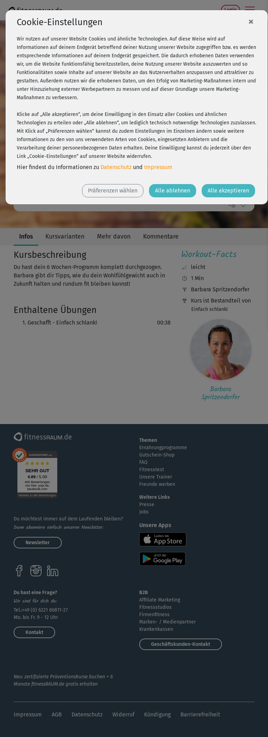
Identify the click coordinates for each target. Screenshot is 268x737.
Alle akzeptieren (228, 190)
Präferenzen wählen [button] (112, 190)
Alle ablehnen (172, 190)
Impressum (158, 167)
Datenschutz (116, 167)
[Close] (250, 21)
